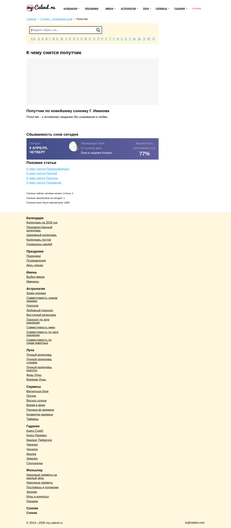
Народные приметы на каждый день (41, 476)
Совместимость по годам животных (39, 341)
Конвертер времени (39, 414)
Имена (109, 8)
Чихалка (32, 444)
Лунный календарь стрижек (39, 361)
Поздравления (36, 260)
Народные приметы (39, 482)
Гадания (179, 8)
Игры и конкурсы (37, 496)
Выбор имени (35, 276)
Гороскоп (32, 305)
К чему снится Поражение (44, 182)
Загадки (31, 491)
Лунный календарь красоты (39, 369)
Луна (146, 8)
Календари (70, 8)
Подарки (32, 501)
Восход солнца (36, 400)
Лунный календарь (39, 354)
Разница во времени (40, 409)
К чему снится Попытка (42, 178)
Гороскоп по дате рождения (38, 321)
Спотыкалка (34, 463)
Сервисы (161, 8)
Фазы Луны (34, 375)
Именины (32, 281)
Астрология (128, 8)
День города (34, 265)
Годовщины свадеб (39, 244)
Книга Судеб (34, 430)
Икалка (31, 454)
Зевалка (32, 458)
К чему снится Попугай (41, 173)
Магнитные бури (37, 391)
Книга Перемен (36, 435)
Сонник (196, 8)
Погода (31, 395)
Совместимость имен (40, 327)
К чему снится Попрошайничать (47, 168)
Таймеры (32, 419)
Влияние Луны (36, 379)
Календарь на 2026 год (42, 222)
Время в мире (35, 405)
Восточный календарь (41, 314)
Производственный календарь (39, 229)
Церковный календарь (41, 235)
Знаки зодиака (36, 293)
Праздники (91, 8)
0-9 (33, 38)
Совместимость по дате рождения (42, 334)
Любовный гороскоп (39, 310)
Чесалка (32, 449)
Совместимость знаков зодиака (42, 299)
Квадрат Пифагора (39, 440)
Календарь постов (38, 239)
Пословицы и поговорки (42, 487)
